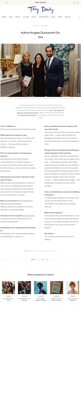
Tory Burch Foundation (27, 115)
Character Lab (28, 216)
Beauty (17, 17)
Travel (33, 17)
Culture (26, 17)
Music (53, 17)
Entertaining (44, 17)
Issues (4, 17)
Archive (68, 17)
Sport (60, 17)
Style (11, 17)
